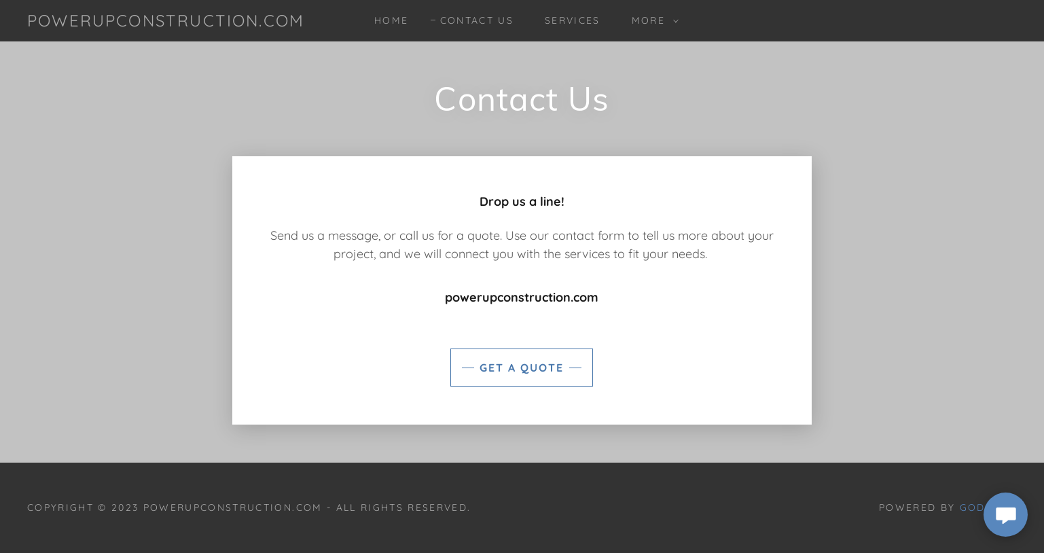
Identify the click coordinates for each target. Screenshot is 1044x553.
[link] (165, 22)
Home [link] (391, 20)
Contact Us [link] (477, 20)
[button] (651, 20)
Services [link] (572, 20)
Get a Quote (522, 367)
